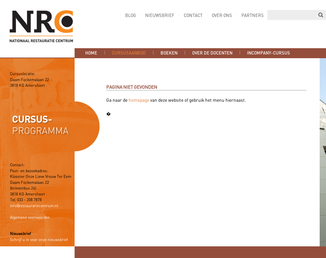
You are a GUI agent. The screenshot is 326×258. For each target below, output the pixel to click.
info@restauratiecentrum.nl (34, 206)
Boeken (169, 53)
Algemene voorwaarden (30, 217)
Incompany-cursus (268, 53)
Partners (252, 15)
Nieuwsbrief (159, 15)
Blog (130, 15)
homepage (139, 100)
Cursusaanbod (129, 53)
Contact (193, 15)
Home (91, 53)
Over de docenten (212, 53)
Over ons (222, 15)
